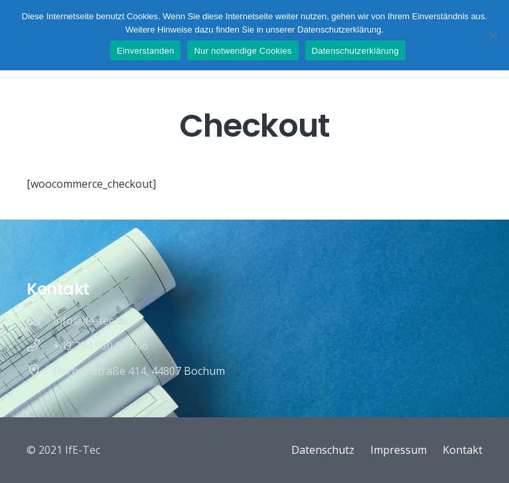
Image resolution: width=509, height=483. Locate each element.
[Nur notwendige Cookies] (492, 35)
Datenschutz (322, 450)
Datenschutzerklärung (355, 51)
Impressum (398, 450)
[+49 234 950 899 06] (40, 345)
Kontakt (462, 450)
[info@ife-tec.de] (40, 320)
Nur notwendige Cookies (242, 51)
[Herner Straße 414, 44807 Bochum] (40, 370)
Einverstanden (145, 51)
